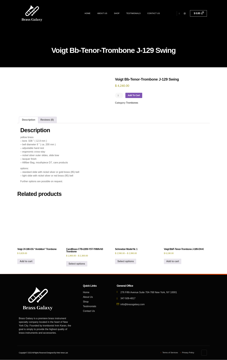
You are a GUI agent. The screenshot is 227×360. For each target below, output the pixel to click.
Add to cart (134, 95)
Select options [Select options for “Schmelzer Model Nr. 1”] (125, 261)
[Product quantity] (119, 95)
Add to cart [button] (26, 261)
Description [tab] (28, 120)
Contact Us (153, 13)
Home (87, 13)
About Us (102, 13)
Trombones (132, 103)
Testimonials (133, 13)
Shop (117, 13)
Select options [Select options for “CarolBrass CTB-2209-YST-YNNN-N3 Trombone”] (77, 264)
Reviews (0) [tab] (47, 120)
